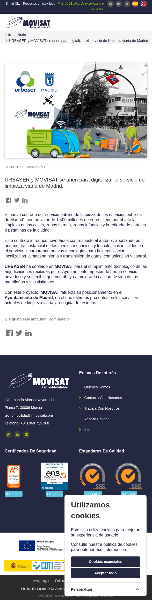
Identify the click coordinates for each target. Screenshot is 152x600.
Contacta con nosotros (103, 398)
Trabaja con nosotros (102, 408)
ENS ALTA (54, 494)
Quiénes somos (97, 387)
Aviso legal (41, 581)
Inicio (7, 35)
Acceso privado (97, 419)
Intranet (90, 430)
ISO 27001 (13, 494)
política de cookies (120, 544)
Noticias (24, 35)
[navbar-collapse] (137, 21)
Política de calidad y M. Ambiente (44, 589)
